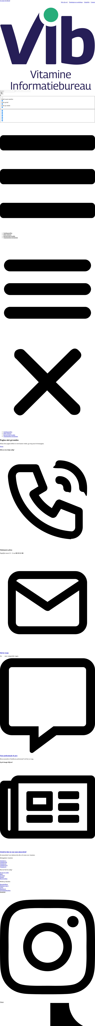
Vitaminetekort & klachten (10, 237)
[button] (47, 335)
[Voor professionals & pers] (47, 752)
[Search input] (7, 91)
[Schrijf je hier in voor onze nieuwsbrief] (47, 848)
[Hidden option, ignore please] (2, 110)
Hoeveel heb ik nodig (9, 236)
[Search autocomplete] (22, 91)
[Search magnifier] (1, 93)
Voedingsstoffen (7, 233)
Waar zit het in (7, 234)
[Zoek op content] (2, 104)
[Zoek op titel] (2, 100)
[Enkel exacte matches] (2, 97)
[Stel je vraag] (47, 649)
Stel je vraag (4, 653)
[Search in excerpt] (2, 107)
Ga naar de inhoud (5, 0)
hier (3, 656)
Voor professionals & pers (8, 756)
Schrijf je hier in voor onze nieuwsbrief (13, 852)
